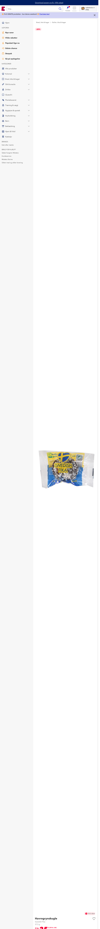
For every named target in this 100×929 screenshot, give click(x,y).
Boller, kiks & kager (59, 22)
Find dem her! (44, 14)
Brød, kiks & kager (42, 22)
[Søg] (32, 8)
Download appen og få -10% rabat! (49, 3)
